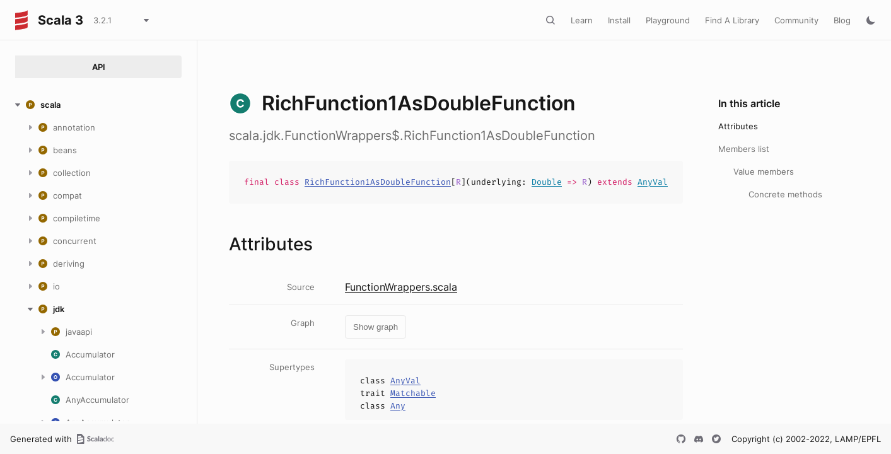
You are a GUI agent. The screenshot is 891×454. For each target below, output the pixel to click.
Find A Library (732, 20)
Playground (668, 20)
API (98, 67)
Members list (743, 149)
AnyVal (653, 182)
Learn (582, 20)
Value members (763, 171)
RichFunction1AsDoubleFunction (378, 182)
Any (397, 405)
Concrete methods (785, 194)
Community (796, 20)
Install (619, 20)
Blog (842, 20)
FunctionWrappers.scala (401, 287)
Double (547, 182)
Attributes (738, 126)
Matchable (413, 393)
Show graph (375, 327)
